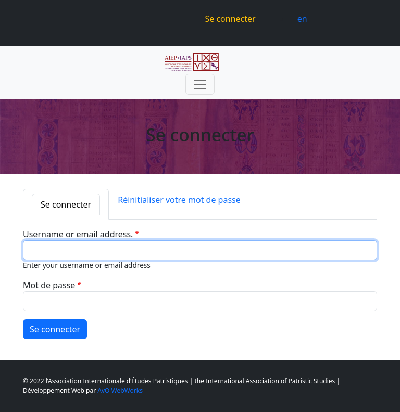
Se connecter (230, 18)
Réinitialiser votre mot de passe (179, 199)
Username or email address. (78, 234)
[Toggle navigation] (200, 84)
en (302, 18)
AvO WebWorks (120, 390)
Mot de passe (49, 285)
